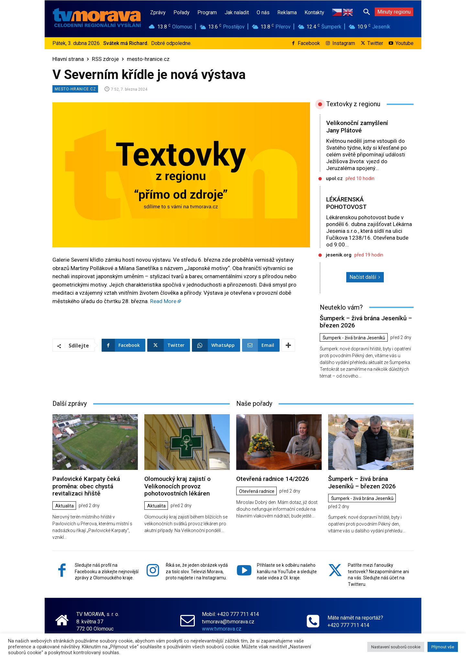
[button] (366, 11)
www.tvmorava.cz (221, 628)
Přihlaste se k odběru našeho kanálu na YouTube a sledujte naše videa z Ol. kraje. (287, 571)
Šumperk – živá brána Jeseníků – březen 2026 (366, 321)
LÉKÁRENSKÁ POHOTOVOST (346, 203)
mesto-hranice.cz (148, 59)
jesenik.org (338, 255)
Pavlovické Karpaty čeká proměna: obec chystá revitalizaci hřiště (86, 486)
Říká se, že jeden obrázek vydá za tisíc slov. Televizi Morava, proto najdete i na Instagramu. (197, 571)
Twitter (375, 43)
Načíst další (365, 277)
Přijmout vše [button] (442, 646)
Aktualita (64, 505)
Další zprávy (69, 403)
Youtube (404, 43)
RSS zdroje (105, 59)
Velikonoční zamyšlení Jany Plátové (357, 126)
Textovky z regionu (353, 104)
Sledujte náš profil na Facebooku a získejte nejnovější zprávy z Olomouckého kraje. (107, 571)
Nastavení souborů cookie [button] (395, 646)
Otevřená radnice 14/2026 (272, 479)
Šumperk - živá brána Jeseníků (354, 337)
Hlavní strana (68, 59)
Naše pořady (254, 403)
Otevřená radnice (256, 491)
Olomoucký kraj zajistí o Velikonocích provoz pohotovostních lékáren (177, 486)
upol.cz (334, 178)
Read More (163, 301)
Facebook (309, 43)
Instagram (343, 43)
